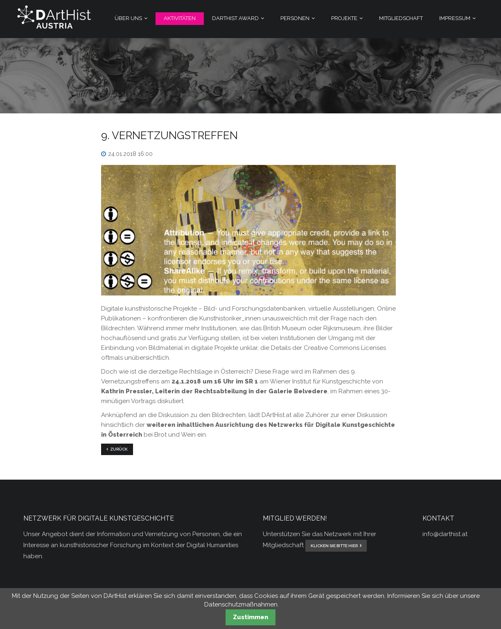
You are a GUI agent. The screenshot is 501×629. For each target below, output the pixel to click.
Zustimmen (250, 617)
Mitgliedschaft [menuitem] (401, 18)
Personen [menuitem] (294, 18)
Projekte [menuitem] (344, 18)
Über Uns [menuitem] (128, 18)
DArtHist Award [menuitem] (235, 18)
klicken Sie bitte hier (334, 545)
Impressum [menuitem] (454, 18)
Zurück (119, 449)
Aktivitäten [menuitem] (180, 18)
